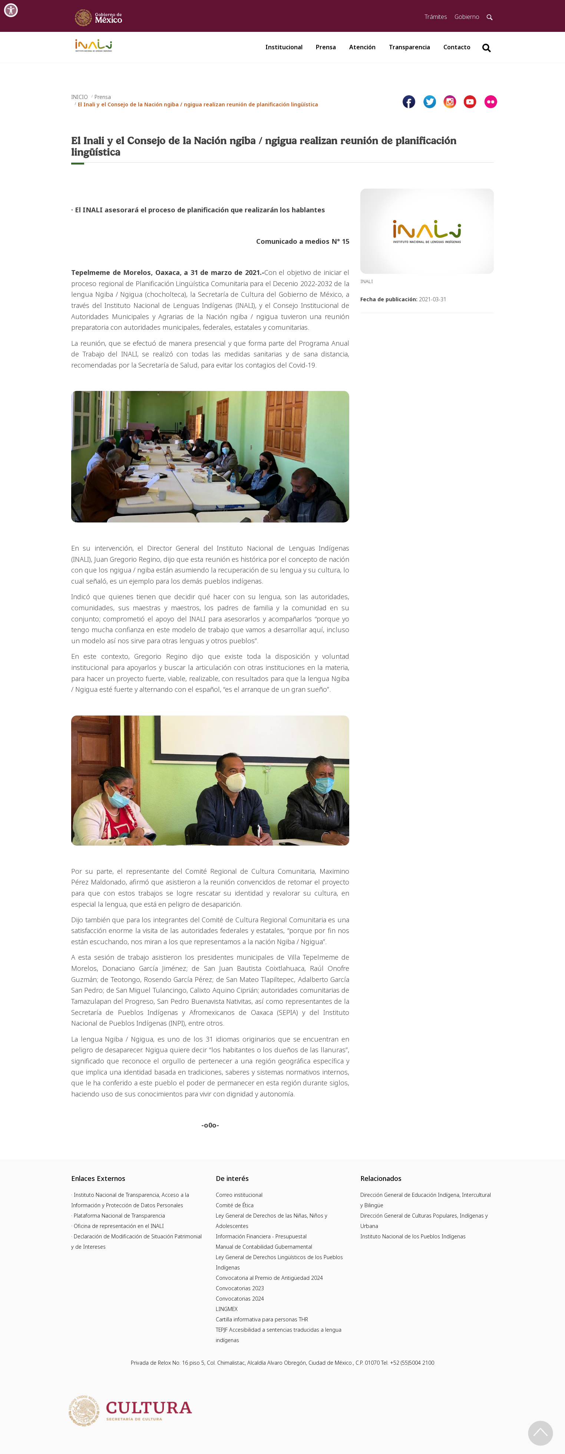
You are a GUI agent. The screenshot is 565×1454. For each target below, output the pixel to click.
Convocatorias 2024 (240, 1298)
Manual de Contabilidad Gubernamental (264, 1246)
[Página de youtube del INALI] (470, 101)
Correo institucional (239, 1194)
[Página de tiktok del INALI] (490, 101)
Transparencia (409, 47)
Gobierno (467, 17)
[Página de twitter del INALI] (429, 101)
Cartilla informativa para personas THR (262, 1319)
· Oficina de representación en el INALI (117, 1225)
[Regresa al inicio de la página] (540, 1433)
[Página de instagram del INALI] (449, 101)
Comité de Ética (235, 1205)
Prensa (326, 47)
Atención (362, 47)
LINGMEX (227, 1308)
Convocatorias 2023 (240, 1288)
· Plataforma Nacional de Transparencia (118, 1215)
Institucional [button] (284, 47)
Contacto (456, 47)
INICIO (79, 96)
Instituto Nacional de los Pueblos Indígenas (413, 1236)
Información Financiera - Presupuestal (261, 1236)
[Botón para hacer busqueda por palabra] (486, 48)
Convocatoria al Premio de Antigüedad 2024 (269, 1277)
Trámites (435, 17)
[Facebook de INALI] (409, 101)
